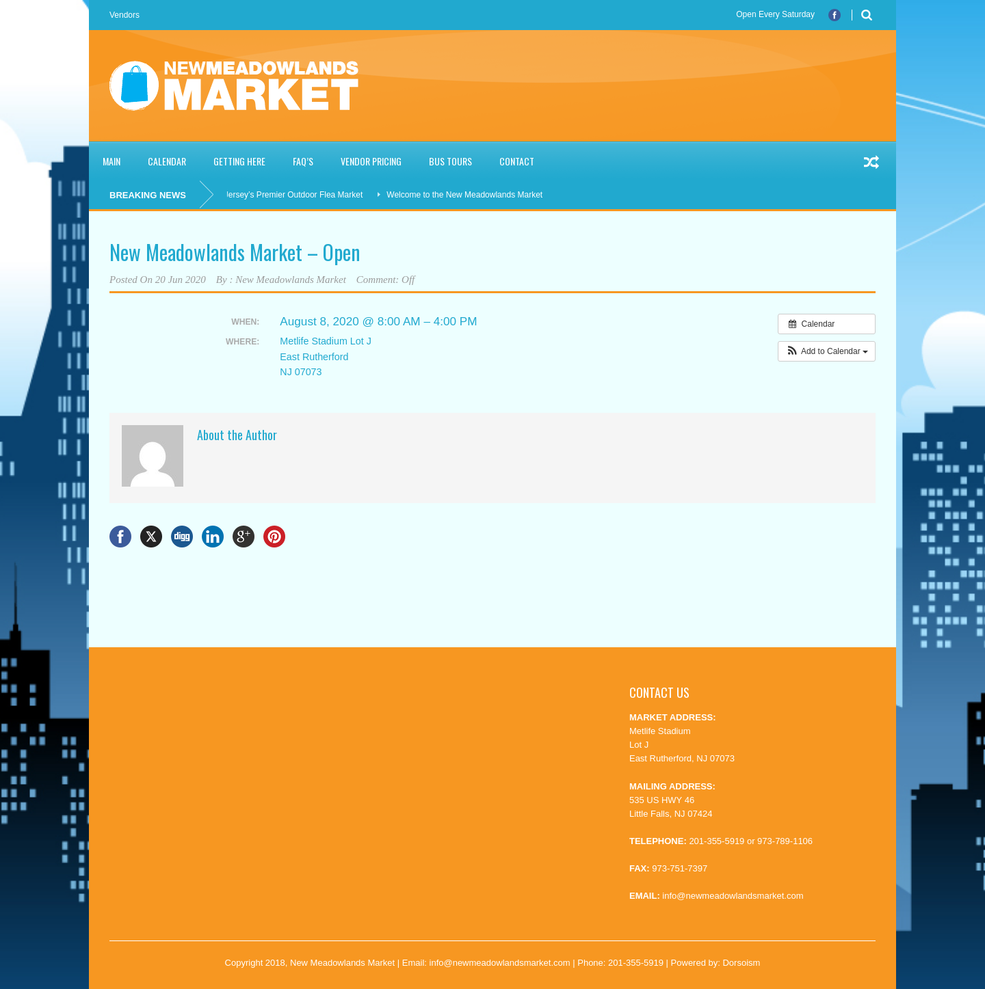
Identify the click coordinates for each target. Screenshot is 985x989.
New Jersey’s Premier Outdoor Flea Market (287, 195)
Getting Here (239, 161)
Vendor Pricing (371, 161)
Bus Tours (450, 161)
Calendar (167, 161)
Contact (516, 161)
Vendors (124, 15)
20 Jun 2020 (180, 279)
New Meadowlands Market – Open (234, 251)
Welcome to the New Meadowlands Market (468, 195)
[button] (826, 351)
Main (111, 161)
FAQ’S (303, 161)
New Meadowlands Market (290, 279)
